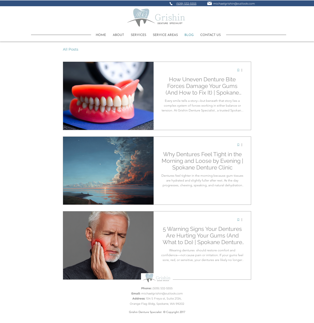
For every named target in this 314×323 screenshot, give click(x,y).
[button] (137, 35)
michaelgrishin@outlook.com (234, 3)
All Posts (70, 49)
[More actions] (243, 70)
